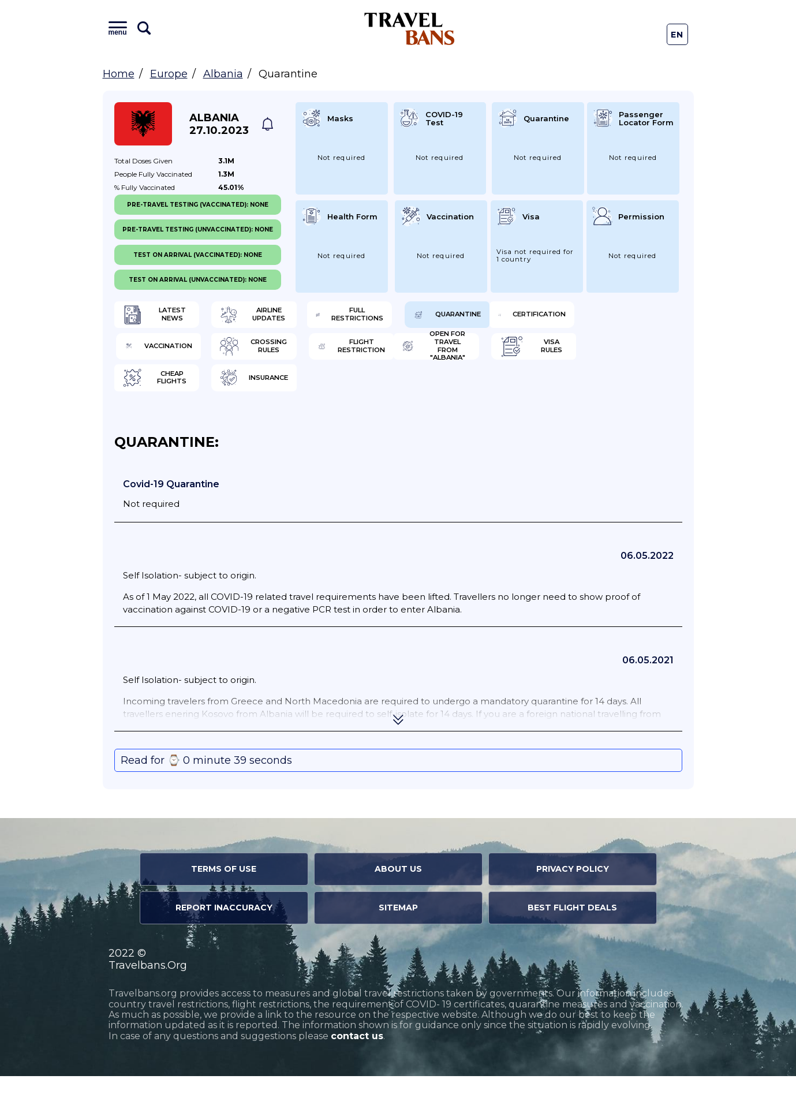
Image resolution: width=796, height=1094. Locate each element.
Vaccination (317, 355)
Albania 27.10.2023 (219, 124)
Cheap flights (465, 392)
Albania (223, 74)
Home (118, 74)
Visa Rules (311, 392)
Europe (169, 74)
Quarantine (607, 317)
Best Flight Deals (572, 925)
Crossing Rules (469, 355)
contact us (357, 1053)
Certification (173, 355)
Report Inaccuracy (223, 925)
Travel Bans (409, 29)
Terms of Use (223, 887)
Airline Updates (324, 317)
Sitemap (398, 925)
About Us (398, 887)
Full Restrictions (467, 317)
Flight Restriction (612, 355)
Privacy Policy (572, 887)
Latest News (171, 317)
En (677, 34)
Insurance (604, 392)
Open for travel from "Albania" (176, 392)
